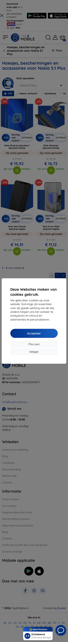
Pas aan (34, 344)
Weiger (34, 351)
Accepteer (34, 333)
